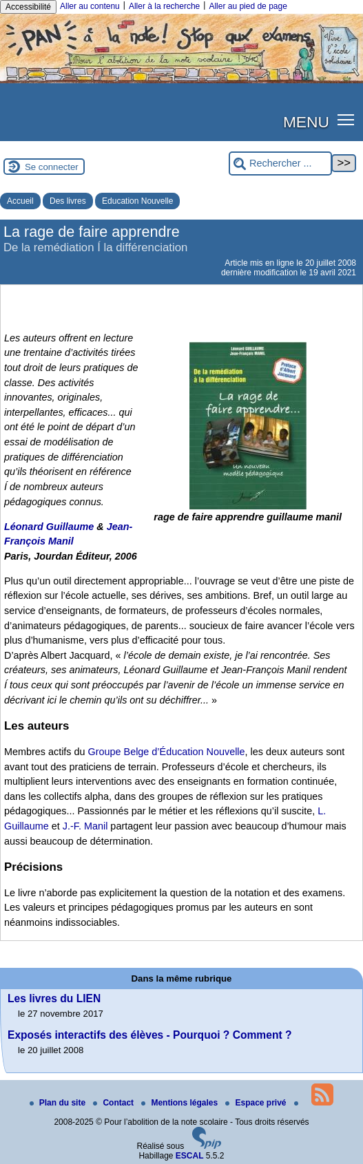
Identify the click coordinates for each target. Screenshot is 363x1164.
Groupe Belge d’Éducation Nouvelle (166, 751)
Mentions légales (180, 1103)
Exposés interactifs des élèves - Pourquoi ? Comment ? (149, 1035)
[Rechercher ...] (280, 163)
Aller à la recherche (164, 6)
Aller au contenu (90, 6)
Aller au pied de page (248, 6)
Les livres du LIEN (54, 998)
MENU (306, 122)
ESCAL (190, 1156)
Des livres (68, 201)
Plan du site (59, 1103)
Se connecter (52, 167)
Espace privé (256, 1103)
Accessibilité (28, 7)
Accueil (20, 201)
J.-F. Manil (85, 826)
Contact (114, 1103)
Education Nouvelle (137, 201)
